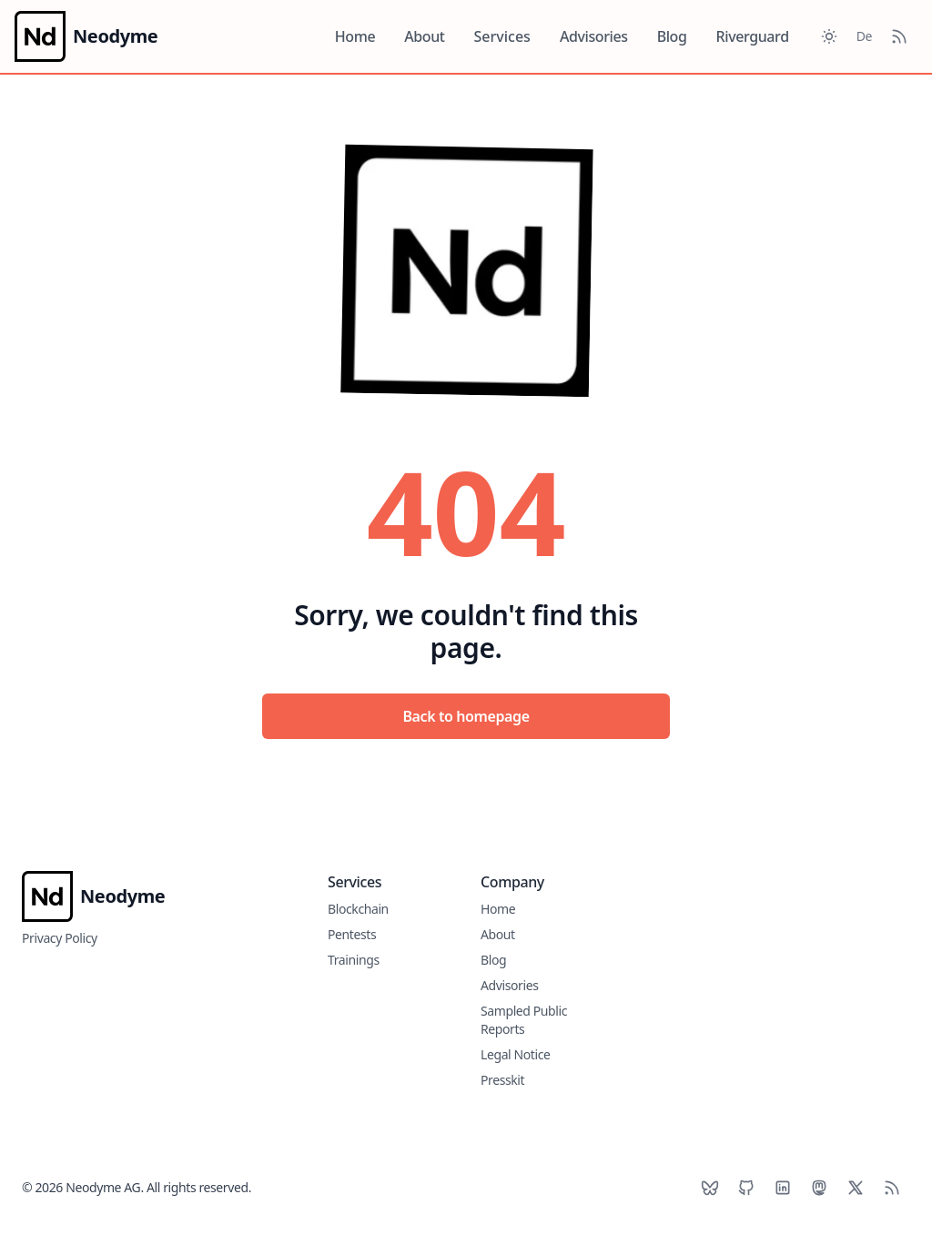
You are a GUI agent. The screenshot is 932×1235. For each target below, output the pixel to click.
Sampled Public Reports (524, 1020)
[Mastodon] (819, 1187)
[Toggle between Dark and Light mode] (829, 36)
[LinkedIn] (783, 1187)
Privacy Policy (59, 937)
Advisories (594, 36)
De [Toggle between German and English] (864, 36)
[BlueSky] (710, 1187)
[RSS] (892, 1187)
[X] (855, 1187)
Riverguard (752, 36)
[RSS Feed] (899, 36)
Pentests (352, 934)
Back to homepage (465, 716)
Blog (672, 36)
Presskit (502, 1079)
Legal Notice (516, 1054)
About (424, 36)
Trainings (354, 959)
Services (502, 36)
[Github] (746, 1187)
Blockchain (358, 908)
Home (355, 36)
